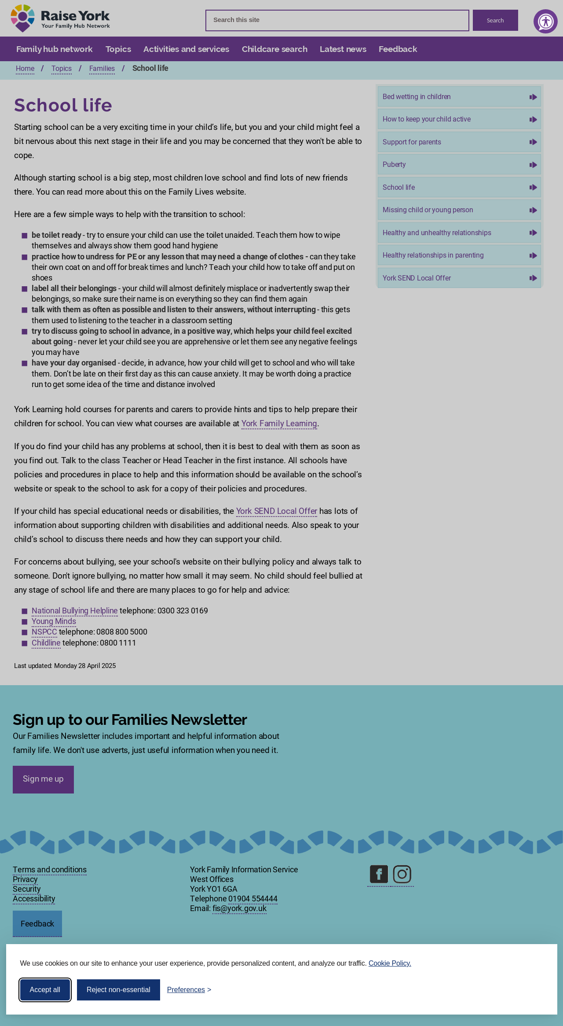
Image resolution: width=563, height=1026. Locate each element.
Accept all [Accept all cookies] (45, 989)
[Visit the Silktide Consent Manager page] (538, 990)
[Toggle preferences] (189, 990)
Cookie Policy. (390, 963)
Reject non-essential (118, 989)
